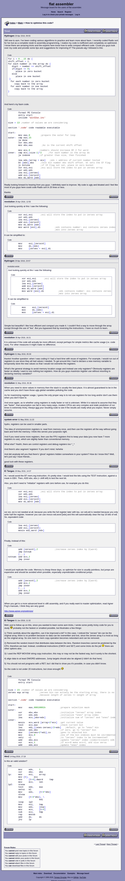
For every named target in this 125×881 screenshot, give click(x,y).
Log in (77, 15)
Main (20, 23)
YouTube (82, 877)
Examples (71, 873)
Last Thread (100, 844)
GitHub (76, 877)
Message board (83, 873)
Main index (38, 873)
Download (48, 873)
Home (53, 12)
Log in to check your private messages (57, 15)
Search (60, 12)
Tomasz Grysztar (60, 877)
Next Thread (112, 844)
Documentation (60, 873)
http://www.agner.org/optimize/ (18, 611)
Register (68, 12)
